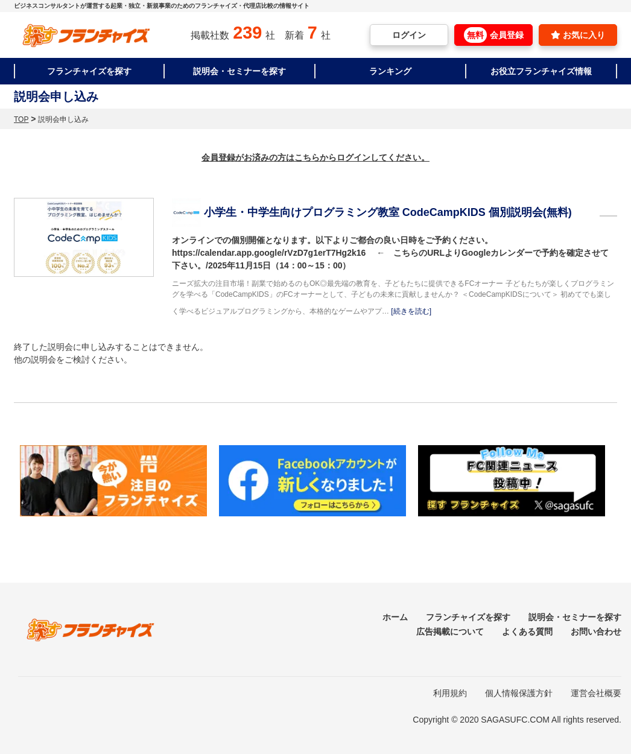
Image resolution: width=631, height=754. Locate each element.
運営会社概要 (596, 693)
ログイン (409, 35)
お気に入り (578, 35)
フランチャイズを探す (89, 71)
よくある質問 (527, 631)
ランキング (390, 71)
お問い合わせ (596, 631)
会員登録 (494, 35)
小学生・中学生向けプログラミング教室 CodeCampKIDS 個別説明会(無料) (388, 212)
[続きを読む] (411, 311)
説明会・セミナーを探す (239, 71)
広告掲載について (450, 631)
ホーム (395, 617)
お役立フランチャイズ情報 (541, 71)
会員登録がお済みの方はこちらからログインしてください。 (315, 157)
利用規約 (450, 693)
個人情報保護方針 (519, 693)
